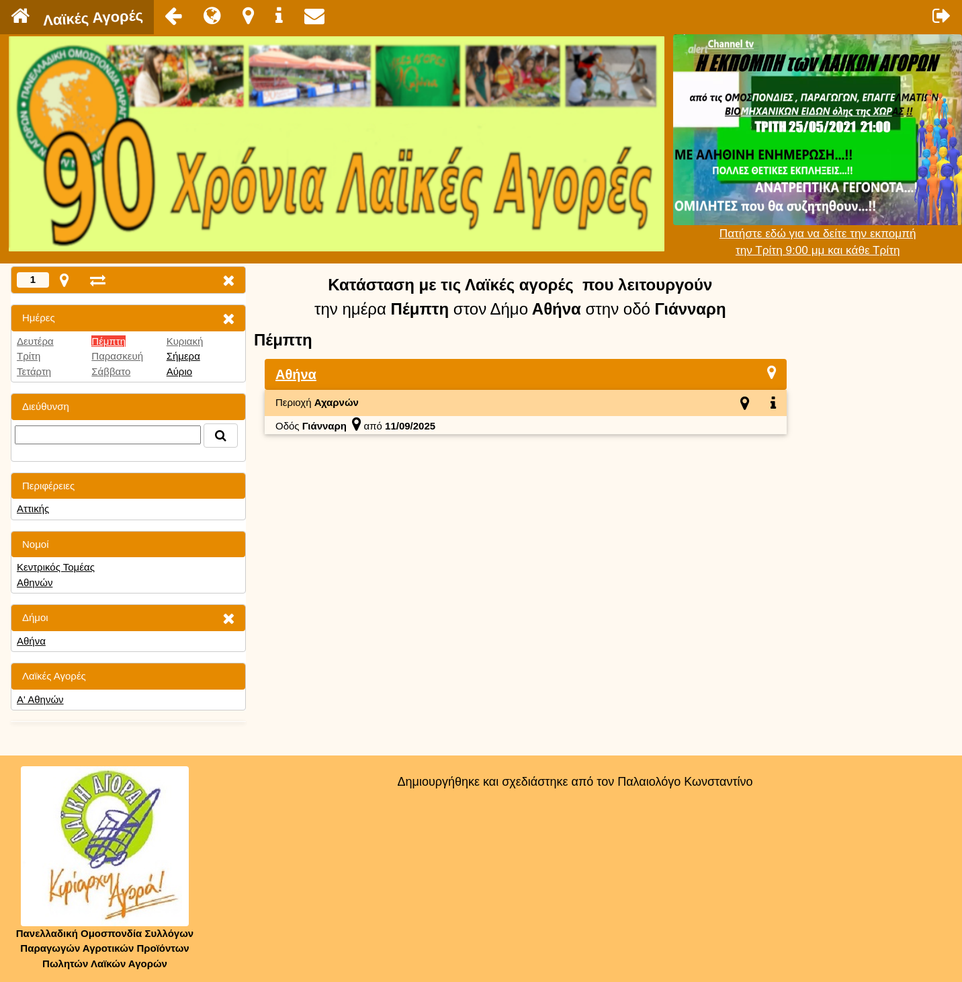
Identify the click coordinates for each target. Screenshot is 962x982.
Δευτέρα (35, 341)
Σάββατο (110, 371)
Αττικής (33, 508)
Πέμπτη (108, 341)
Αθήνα (31, 641)
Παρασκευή (117, 356)
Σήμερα (183, 356)
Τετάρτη (34, 371)
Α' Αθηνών (40, 699)
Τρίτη (28, 356)
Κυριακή (185, 341)
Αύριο (179, 371)
